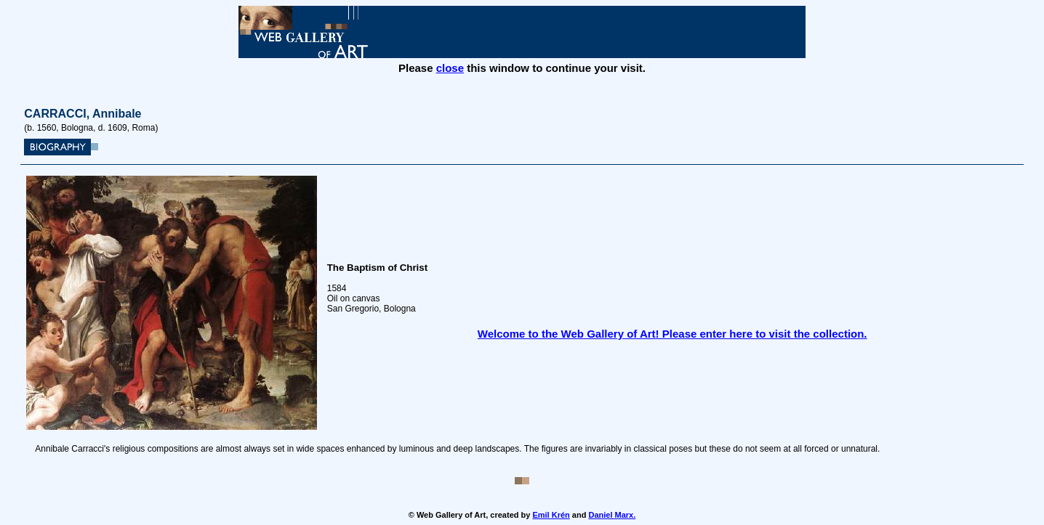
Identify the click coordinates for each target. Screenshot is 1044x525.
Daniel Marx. (611, 514)
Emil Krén (550, 514)
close (450, 68)
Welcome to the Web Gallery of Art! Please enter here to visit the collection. (672, 333)
